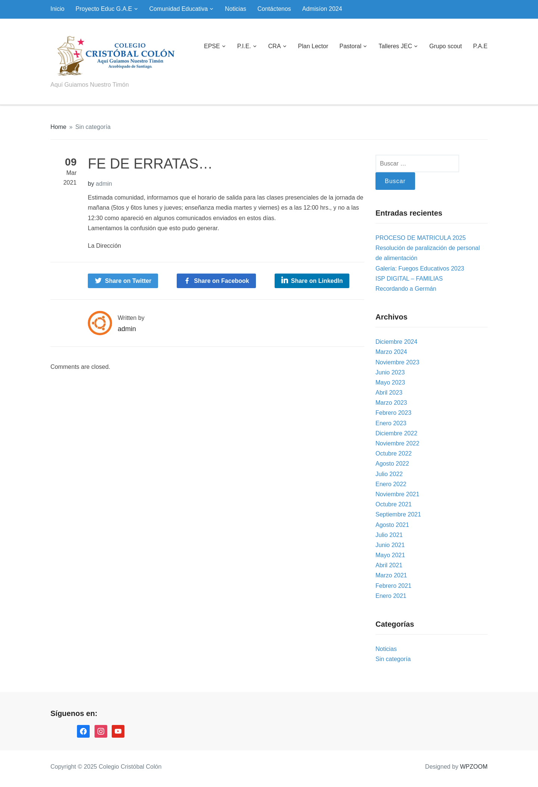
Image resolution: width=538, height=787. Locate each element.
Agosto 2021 (392, 525)
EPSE (212, 46)
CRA (274, 46)
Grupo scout (445, 46)
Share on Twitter (128, 281)
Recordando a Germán (405, 289)
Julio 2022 (389, 474)
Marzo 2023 (391, 402)
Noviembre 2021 (397, 494)
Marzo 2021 (391, 575)
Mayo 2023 (390, 382)
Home (58, 127)
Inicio (57, 9)
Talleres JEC (395, 46)
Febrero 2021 (393, 586)
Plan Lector (313, 46)
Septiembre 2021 (398, 514)
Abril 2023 (388, 392)
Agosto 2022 (392, 463)
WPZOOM (474, 766)
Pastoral (350, 46)
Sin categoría (93, 127)
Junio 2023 (390, 372)
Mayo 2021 (390, 555)
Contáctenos (274, 9)
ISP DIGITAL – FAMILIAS (409, 278)
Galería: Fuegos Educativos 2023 (419, 268)
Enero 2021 (390, 596)
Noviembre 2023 (397, 362)
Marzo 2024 (391, 352)
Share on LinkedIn (317, 281)
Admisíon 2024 (322, 9)
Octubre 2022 (393, 453)
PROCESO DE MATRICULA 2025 (420, 238)
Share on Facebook (221, 281)
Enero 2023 (390, 423)
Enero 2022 (390, 484)
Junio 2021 (390, 545)
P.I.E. (244, 46)
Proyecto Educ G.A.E (103, 9)
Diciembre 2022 (396, 433)
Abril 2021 (388, 565)
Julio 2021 (389, 535)
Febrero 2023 (393, 413)
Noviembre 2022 (397, 443)
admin (104, 183)
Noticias (235, 9)
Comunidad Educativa (178, 9)
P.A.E (480, 46)
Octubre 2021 (393, 504)
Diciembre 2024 (396, 342)
